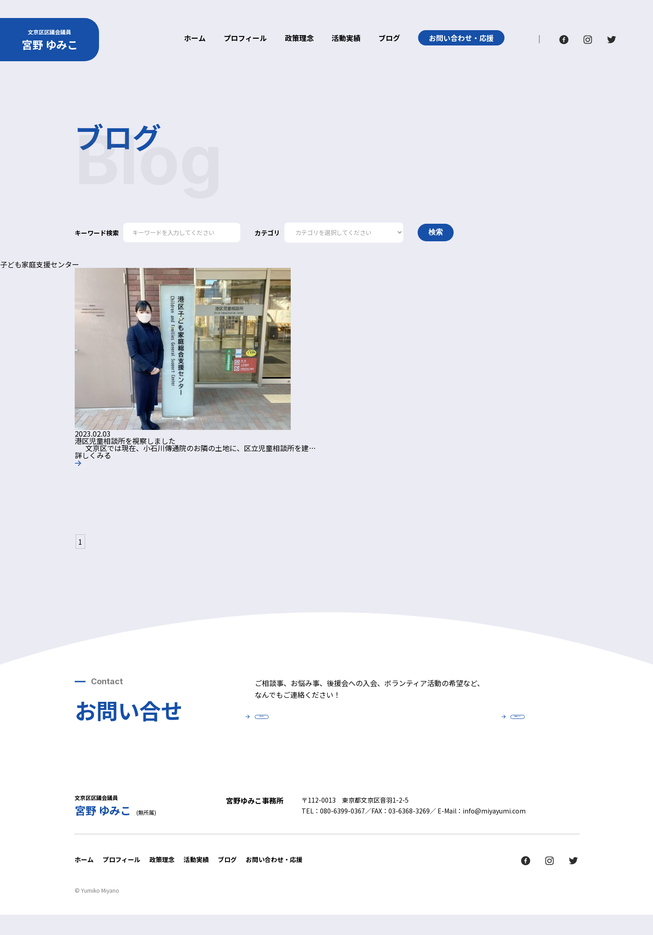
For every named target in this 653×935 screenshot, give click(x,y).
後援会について (462, 728)
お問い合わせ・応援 (461, 37)
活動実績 (346, 38)
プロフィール (245, 38)
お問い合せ (318, 728)
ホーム (195, 38)
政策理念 (299, 38)
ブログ (389, 38)
